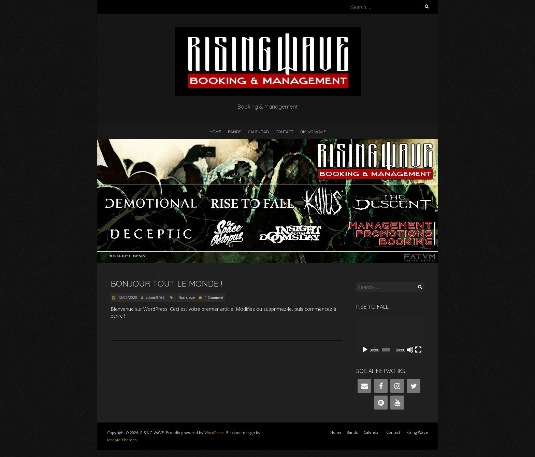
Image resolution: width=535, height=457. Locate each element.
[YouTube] (397, 403)
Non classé (186, 297)
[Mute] (410, 349)
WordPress (214, 432)
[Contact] (364, 386)
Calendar (258, 131)
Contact (284, 131)
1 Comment (214, 297)
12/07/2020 (127, 297)
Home (215, 131)
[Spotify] (381, 403)
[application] (390, 337)
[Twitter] (413, 386)
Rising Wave (313, 131)
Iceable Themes (121, 439)
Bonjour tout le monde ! (166, 283)
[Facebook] (381, 386)
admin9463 (155, 297)
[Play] (365, 349)
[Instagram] (397, 386)
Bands (234, 131)
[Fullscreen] (418, 349)
